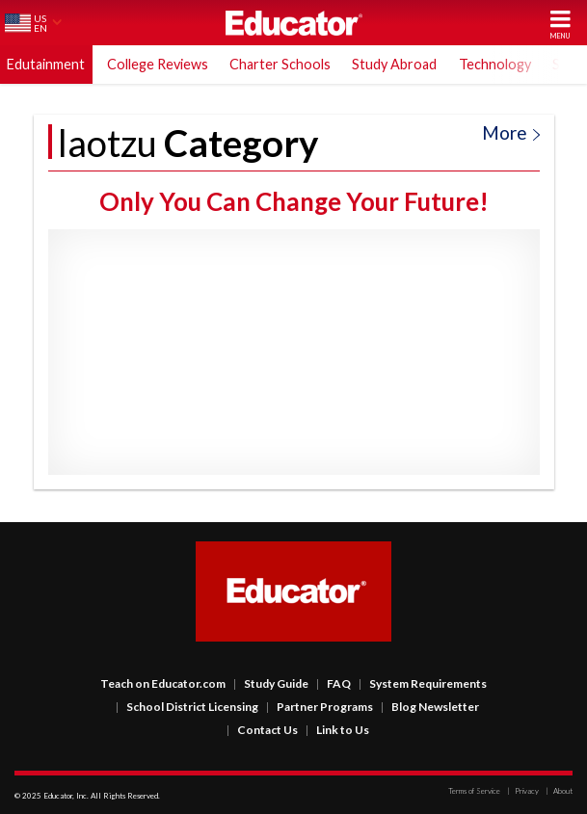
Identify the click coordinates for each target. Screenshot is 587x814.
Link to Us (337, 729)
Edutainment (46, 64)
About (559, 791)
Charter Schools (280, 64)
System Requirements (423, 683)
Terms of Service (474, 791)
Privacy (523, 791)
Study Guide (270, 683)
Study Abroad (394, 64)
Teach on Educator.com (163, 683)
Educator (294, 22)
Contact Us (262, 729)
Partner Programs (319, 706)
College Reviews (157, 64)
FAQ (333, 683)
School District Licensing (187, 706)
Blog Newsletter (430, 706)
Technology (495, 64)
